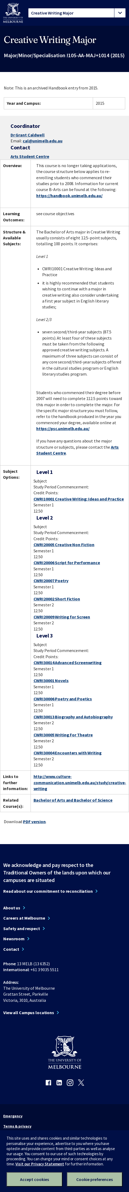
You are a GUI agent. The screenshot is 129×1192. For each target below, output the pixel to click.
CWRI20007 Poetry (51, 580)
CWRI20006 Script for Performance (67, 562)
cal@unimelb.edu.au (42, 141)
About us (11, 907)
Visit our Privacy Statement (39, 1163)
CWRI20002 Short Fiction (57, 599)
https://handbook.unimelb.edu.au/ (69, 195)
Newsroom (14, 938)
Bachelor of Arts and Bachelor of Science (73, 800)
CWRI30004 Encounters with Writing (68, 752)
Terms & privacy (17, 1126)
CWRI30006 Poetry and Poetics (63, 698)
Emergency (12, 1116)
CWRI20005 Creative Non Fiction (64, 544)
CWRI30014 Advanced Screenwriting (68, 662)
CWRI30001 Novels (51, 680)
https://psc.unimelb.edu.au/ (63, 428)
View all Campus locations (28, 1012)
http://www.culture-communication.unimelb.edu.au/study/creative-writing (80, 782)
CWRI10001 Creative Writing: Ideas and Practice (79, 499)
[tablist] (77, 13)
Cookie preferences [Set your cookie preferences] (94, 1179)
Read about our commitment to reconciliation (48, 891)
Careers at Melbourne (24, 918)
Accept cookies (34, 1179)
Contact (11, 949)
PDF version (34, 821)
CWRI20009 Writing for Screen (62, 617)
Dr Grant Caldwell (28, 135)
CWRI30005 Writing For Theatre (63, 734)
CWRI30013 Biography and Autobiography (73, 716)
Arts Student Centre (30, 156)
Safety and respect (21, 928)
